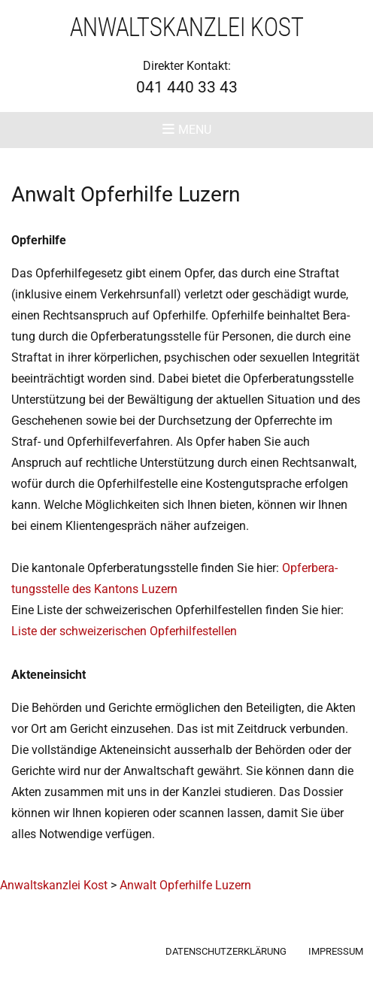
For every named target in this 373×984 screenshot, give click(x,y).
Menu (194, 130)
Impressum (335, 951)
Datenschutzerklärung (226, 951)
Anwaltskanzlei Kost (187, 27)
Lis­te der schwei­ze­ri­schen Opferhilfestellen (124, 631)
